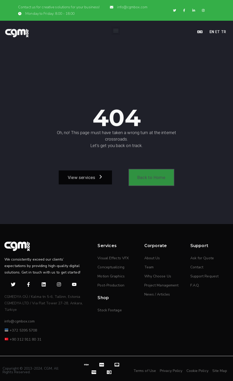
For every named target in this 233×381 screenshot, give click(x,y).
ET (217, 30)
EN (211, 30)
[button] (115, 29)
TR (223, 30)
